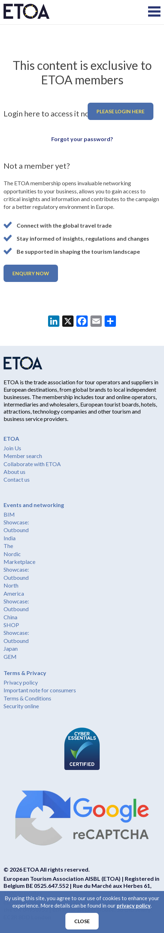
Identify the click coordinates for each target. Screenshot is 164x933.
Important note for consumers (40, 690)
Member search (23, 455)
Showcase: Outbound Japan (16, 640)
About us (14, 471)
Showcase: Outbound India (16, 530)
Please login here (120, 111)
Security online (21, 706)
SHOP (11, 624)
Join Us (12, 448)
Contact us (17, 479)
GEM (10, 656)
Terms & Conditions (27, 698)
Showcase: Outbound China (16, 609)
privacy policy (134, 905)
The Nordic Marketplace (19, 553)
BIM (9, 514)
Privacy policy (21, 682)
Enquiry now (30, 273)
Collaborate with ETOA (32, 464)
